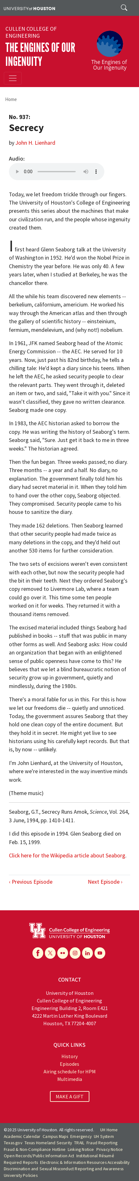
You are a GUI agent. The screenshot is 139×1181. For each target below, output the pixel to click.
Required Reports (21, 1162)
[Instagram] (75, 953)
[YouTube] (99, 953)
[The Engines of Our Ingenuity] (111, 48)
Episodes (69, 1064)
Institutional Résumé (95, 1156)
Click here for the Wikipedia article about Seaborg (67, 855)
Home (11, 99)
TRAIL (79, 1143)
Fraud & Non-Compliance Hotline (35, 1149)
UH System (104, 1136)
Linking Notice (81, 1149)
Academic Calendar (22, 1136)
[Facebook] (37, 953)
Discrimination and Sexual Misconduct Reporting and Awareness (63, 1169)
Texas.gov (13, 1143)
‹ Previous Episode (30, 881)
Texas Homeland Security (48, 1143)
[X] (50, 953)
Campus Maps (55, 1136)
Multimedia (69, 1079)
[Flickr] (62, 953)
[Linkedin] (87, 953)
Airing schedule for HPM (70, 1071)
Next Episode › (105, 881)
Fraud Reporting (102, 1143)
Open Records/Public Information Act (39, 1156)
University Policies (21, 1175)
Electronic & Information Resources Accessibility (85, 1162)
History (69, 1056)
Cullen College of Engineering (31, 32)
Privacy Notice (109, 1149)
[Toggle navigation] (13, 78)
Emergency (81, 1136)
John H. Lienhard (35, 142)
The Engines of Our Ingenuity (40, 54)
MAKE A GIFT (70, 1096)
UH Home (109, 1130)
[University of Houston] (29, 8)
